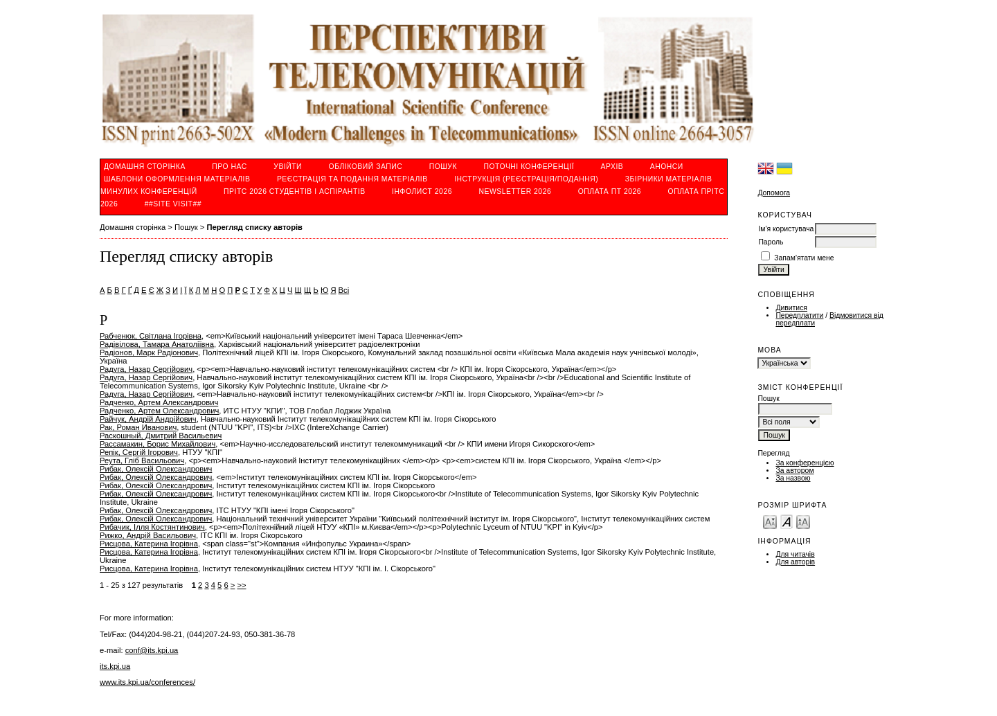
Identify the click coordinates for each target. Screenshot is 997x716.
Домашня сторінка (145, 166)
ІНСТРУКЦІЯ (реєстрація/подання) (526, 179)
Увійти (287, 166)
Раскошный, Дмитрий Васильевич (161, 435)
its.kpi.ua (115, 666)
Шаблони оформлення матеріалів (177, 179)
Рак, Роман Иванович (138, 427)
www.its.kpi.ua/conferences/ (147, 682)
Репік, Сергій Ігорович (139, 452)
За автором (794, 470)
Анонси (666, 166)
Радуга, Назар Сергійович (146, 369)
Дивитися (791, 308)
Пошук (443, 166)
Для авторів (795, 562)
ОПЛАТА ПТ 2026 (609, 191)
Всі (344, 290)
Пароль (770, 242)
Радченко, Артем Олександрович (159, 410)
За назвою (792, 478)
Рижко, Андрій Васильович (148, 535)
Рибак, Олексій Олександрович (156, 469)
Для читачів (794, 554)
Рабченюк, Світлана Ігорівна (150, 336)
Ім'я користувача (786, 229)
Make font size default (786, 521)
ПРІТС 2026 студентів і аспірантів (295, 191)
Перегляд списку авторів (254, 227)
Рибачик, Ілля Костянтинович (152, 527)
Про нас (229, 166)
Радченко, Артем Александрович (159, 402)
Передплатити (799, 315)
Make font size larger (803, 521)
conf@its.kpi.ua (152, 650)
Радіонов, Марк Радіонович (149, 352)
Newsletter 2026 (514, 191)
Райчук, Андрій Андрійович (148, 419)
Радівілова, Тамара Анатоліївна (157, 344)
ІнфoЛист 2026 (422, 191)
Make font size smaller (770, 521)
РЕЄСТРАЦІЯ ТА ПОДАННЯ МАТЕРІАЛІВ (352, 179)
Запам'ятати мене (804, 258)
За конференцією (804, 463)
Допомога (773, 193)
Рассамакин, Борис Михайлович (157, 444)
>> (241, 585)
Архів (612, 166)
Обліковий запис (366, 166)
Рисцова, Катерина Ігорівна (149, 543)
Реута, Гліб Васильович (142, 460)
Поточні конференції (529, 166)
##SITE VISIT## (173, 204)
